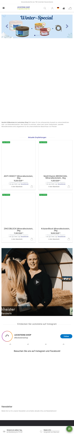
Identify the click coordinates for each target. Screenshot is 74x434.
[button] (6, 26)
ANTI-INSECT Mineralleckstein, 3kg (18, 177)
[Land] (58, 8)
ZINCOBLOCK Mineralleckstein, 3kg (18, 230)
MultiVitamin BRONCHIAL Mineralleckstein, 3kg (55, 177)
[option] (37, 26)
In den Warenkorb (22, 187)
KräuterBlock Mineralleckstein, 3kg (55, 230)
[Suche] (46, 8)
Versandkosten (25, 184)
